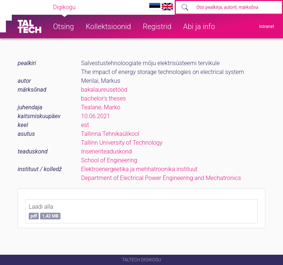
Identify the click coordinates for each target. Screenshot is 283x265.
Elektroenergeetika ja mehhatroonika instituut (139, 169)
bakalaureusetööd (104, 89)
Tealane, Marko (100, 107)
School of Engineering (109, 160)
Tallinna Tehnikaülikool (110, 133)
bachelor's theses (103, 98)
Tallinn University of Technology (122, 142)
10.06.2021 (95, 116)
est (85, 124)
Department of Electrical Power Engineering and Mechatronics (161, 177)
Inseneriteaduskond (106, 151)
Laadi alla (44, 211)
